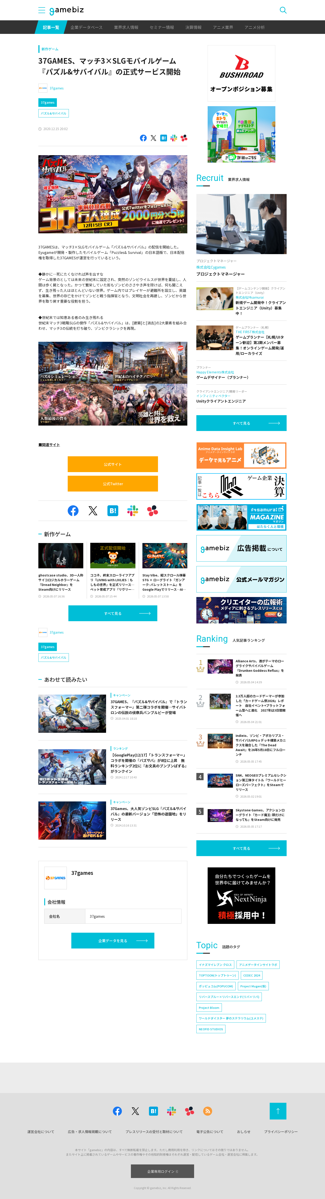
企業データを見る (112, 940)
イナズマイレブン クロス (215, 964)
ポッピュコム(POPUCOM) (216, 986)
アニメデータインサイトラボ (258, 964)
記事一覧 (51, 27)
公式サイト (113, 464)
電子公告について (209, 1131)
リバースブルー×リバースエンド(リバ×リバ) (229, 997)
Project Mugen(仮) (253, 986)
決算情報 (193, 27)
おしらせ (244, 1131)
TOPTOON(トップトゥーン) (217, 975)
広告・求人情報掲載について (90, 1131)
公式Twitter (113, 483)
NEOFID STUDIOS (211, 1029)
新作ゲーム (50, 49)
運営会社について (40, 1131)
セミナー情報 (162, 27)
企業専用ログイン (162, 1171)
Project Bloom (209, 1007)
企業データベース (86, 27)
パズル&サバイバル (53, 113)
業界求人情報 (126, 27)
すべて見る (113, 613)
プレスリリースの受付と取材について (154, 1131)
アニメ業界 (223, 27)
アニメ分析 (254, 27)
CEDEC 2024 (251, 975)
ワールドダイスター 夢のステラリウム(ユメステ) (231, 1018)
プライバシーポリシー (281, 1131)
